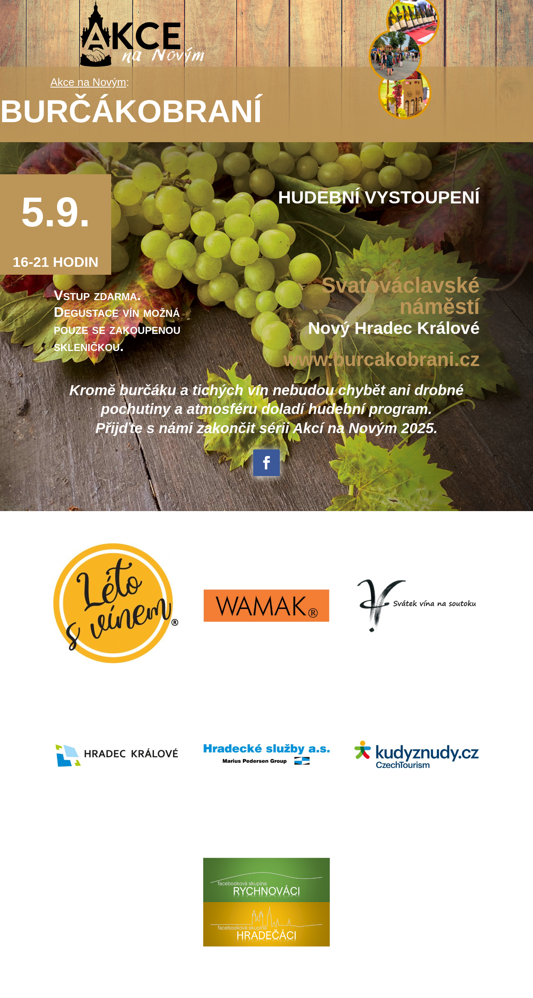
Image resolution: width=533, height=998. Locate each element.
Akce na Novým (88, 82)
